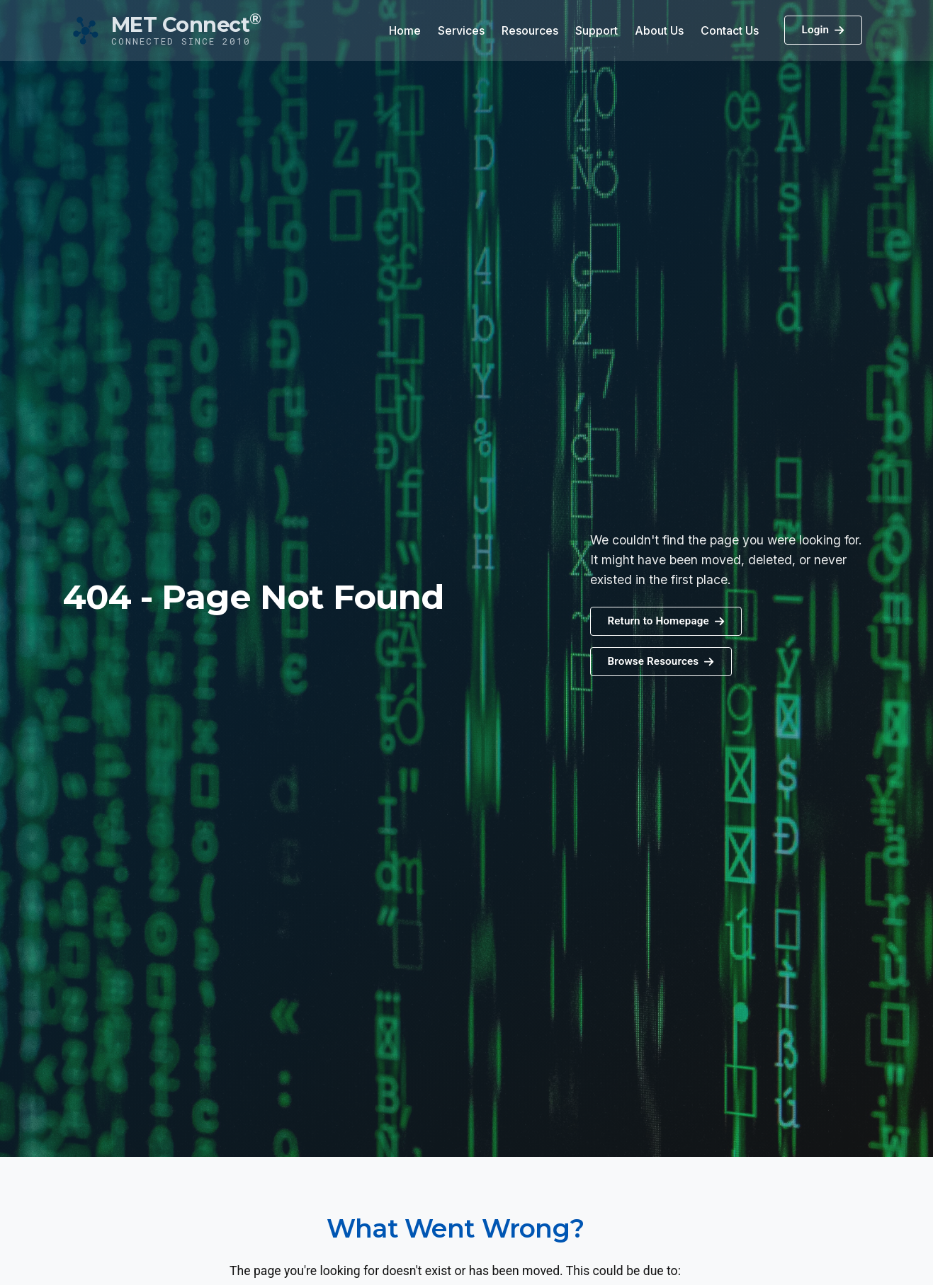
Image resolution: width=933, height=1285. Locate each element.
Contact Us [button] (730, 30)
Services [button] (461, 30)
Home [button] (405, 30)
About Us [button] (659, 30)
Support (596, 30)
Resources (530, 30)
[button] (661, 661)
